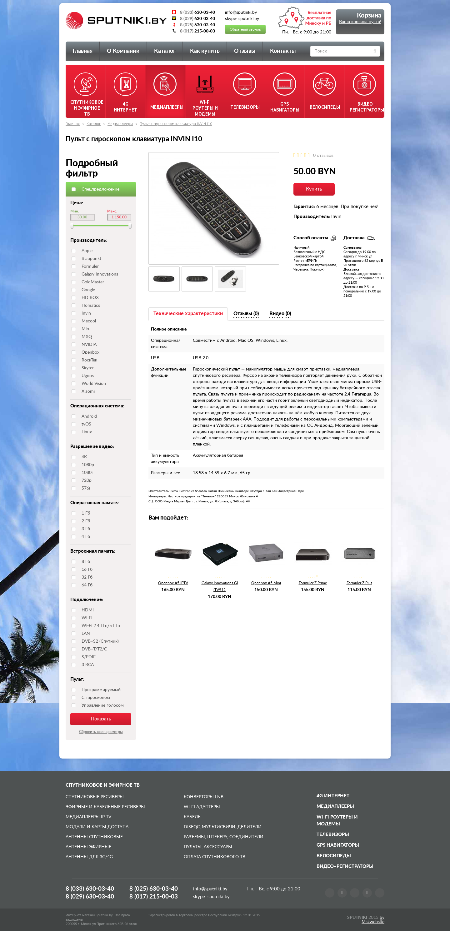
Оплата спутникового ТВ (214, 857)
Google (88, 290)
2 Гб (86, 521)
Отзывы (245, 51)
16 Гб (87, 569)
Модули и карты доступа (97, 827)
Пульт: (77, 679)
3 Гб (86, 529)
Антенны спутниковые (94, 837)
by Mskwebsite (373, 919)
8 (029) (90, 897)
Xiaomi (88, 391)
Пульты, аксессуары (208, 847)
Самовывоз (352, 247)
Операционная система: (97, 406)
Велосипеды (334, 856)
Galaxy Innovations (100, 274)
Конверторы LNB (203, 797)
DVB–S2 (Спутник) (100, 641)
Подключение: (86, 599)
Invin (86, 313)
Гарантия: (304, 206)
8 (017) (153, 897)
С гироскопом (96, 697)
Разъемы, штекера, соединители (223, 837)
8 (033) (90, 889)
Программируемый (101, 690)
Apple (87, 251)
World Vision (94, 383)
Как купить (205, 51)
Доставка (351, 269)
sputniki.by (218, 896)
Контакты (283, 51)
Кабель (192, 817)
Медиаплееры (120, 123)
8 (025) (153, 889)
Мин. (74, 211)
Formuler (90, 266)
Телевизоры (333, 834)
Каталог (165, 51)
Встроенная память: (92, 551)
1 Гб (86, 513)
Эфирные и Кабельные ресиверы (105, 807)
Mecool (89, 321)
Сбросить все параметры (101, 732)
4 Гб (86, 537)
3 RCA (88, 665)
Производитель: (88, 240)
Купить (314, 189)
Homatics (91, 305)
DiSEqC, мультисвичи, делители (223, 827)
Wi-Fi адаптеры (202, 807)
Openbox (90, 352)
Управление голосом (103, 705)
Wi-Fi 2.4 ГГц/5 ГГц (101, 626)
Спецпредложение (100, 189)
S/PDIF (89, 657)
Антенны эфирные (88, 847)
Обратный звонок (245, 29)
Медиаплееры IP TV (88, 817)
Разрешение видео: (92, 446)
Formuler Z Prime (313, 583)
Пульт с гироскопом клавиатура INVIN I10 (176, 123)
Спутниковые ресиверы (95, 797)
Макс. (112, 211)
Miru (86, 329)
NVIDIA (89, 344)
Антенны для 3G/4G (89, 857)
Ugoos (88, 376)
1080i (87, 472)
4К (84, 457)
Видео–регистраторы (345, 866)
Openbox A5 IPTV (173, 583)
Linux (87, 432)
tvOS (86, 424)
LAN (86, 633)
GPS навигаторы (338, 845)
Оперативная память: (94, 502)
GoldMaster (93, 282)
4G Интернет (333, 796)
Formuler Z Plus (359, 583)
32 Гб (87, 577)
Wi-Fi (87, 618)
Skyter (88, 368)
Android (89, 416)
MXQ (87, 337)
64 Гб (87, 585)
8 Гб (86, 562)
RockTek (89, 360)
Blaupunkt (91, 258)
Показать (101, 719)
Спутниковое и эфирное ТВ (103, 785)
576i (86, 488)
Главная (82, 51)
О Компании (123, 51)
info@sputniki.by (210, 889)
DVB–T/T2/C (94, 649)
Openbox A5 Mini (266, 583)
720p (87, 480)
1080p (88, 465)
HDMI (88, 610)
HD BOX (90, 298)
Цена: (76, 203)
